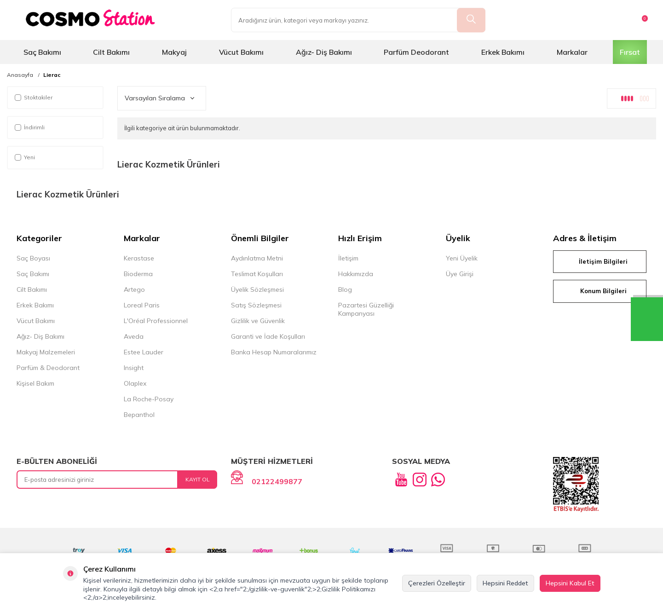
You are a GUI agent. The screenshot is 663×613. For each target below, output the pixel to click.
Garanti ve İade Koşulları (268, 336)
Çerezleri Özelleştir (436, 583)
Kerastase (139, 258)
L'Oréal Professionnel (156, 321)
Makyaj (174, 52)
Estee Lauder (143, 352)
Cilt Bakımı (111, 52)
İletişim (348, 258)
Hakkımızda (355, 274)
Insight (134, 368)
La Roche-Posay (148, 399)
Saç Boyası (33, 258)
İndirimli (30, 127)
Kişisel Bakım (35, 383)
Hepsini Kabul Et (570, 583)
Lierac (52, 75)
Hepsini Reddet (505, 583)
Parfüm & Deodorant (48, 368)
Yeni (25, 157)
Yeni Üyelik (462, 258)
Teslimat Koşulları (257, 274)
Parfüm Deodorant (416, 52)
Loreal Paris (142, 305)
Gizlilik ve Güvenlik (258, 321)
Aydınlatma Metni (257, 258)
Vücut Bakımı (241, 52)
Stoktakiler (33, 97)
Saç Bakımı (42, 52)
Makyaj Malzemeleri (46, 352)
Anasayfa (20, 75)
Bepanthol (139, 415)
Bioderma (138, 274)
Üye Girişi (459, 274)
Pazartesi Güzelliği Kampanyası (366, 309)
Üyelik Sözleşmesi (257, 289)
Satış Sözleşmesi (256, 305)
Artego (134, 289)
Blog (345, 289)
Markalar (572, 52)
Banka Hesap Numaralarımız (274, 352)
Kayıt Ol (197, 479)
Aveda (134, 336)
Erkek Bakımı (503, 52)
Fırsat (630, 52)
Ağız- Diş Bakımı (324, 52)
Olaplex (135, 383)
